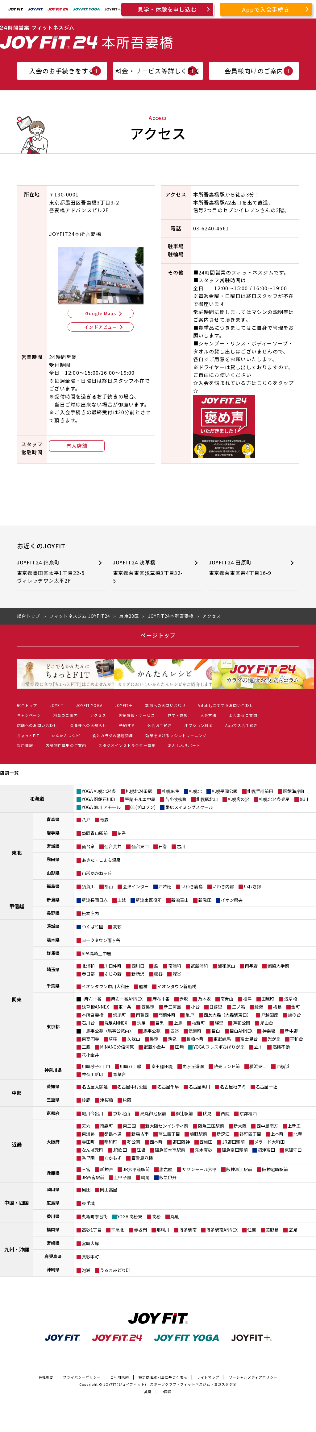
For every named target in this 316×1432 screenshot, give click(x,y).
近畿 (17, 1144)
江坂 (141, 1150)
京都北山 (121, 1113)
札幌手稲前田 (260, 791)
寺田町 (88, 1142)
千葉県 (53, 986)
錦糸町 (119, 1015)
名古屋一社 (266, 1086)
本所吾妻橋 (92, 1015)
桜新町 (198, 1023)
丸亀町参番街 (95, 1216)
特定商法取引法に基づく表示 (163, 1377)
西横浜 (282, 1066)
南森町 (106, 1126)
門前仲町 (167, 1015)
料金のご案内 (65, 715)
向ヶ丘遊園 (193, 1066)
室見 (293, 1230)
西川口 (137, 966)
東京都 (53, 1026)
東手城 (88, 1203)
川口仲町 (113, 966)
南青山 (226, 999)
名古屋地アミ (233, 1086)
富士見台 (249, 1039)
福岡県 (53, 1229)
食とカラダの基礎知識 (112, 735)
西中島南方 (267, 1126)
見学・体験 (178, 715)
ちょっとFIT (28, 735)
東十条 (124, 1007)
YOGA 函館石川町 (98, 799)
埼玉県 (53, 969)
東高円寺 (90, 1039)
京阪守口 (293, 1150)
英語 (148, 1391)
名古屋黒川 (199, 1086)
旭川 (304, 799)
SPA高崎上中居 (96, 953)
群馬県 (53, 953)
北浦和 (88, 966)
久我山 (133, 1039)
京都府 (53, 1113)
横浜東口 (258, 1066)
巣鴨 (154, 1039)
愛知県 (53, 1086)
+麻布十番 (92, 999)
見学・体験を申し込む (167, 9)
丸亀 (174, 1216)
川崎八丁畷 (130, 1066)
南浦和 (174, 966)
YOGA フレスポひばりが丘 (218, 1047)
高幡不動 (281, 1047)
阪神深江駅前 (239, 1169)
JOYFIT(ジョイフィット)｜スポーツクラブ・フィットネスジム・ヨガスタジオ (170, 1384)
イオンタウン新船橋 (176, 986)
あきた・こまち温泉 (101, 860)
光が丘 (274, 1039)
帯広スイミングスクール (189, 807)
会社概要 (46, 1377)
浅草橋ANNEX (95, 1007)
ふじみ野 (113, 974)
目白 (215, 1031)
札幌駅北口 (207, 799)
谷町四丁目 (250, 1134)
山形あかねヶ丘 (97, 873)
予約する (127, 725)
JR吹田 (120, 1150)
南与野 (251, 966)
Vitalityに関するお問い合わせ (225, 705)
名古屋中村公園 (132, 1086)
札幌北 (195, 791)
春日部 (88, 974)
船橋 (143, 986)
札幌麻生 (170, 791)
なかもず (113, 1158)
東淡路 (88, 1134)
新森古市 (140, 1134)
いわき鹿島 (192, 886)
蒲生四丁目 (169, 1134)
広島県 (53, 1202)
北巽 (297, 1134)
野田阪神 (181, 1142)
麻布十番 (161, 999)
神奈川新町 (92, 1074)
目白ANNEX (241, 1031)
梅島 (277, 1007)
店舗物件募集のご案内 (65, 745)
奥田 (86, 1189)
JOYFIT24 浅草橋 (148, 572)
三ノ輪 (238, 1007)
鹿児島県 (53, 1256)
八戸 (86, 819)
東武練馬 (222, 1039)
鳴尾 (145, 1177)
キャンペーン (29, 715)
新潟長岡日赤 (95, 900)
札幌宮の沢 (238, 799)
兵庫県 (53, 1173)
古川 (181, 846)
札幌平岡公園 (225, 791)
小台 (195, 1007)
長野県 (53, 913)
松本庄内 (90, 913)
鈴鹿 (86, 1100)
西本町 (156, 1142)
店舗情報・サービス (136, 715)
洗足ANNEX (115, 1023)
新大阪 (240, 1126)
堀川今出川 (92, 1113)
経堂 (219, 1023)
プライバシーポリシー (82, 1377)
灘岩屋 (165, 1169)
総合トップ (27, 705)
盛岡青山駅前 (95, 833)
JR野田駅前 (233, 1142)
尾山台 (266, 1023)
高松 (156, 1216)
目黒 (159, 1023)
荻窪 (113, 1039)
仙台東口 (140, 846)
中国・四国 (16, 1202)
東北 (17, 852)
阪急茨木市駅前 (170, 1150)
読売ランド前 (227, 1066)
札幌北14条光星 (274, 799)
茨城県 (53, 926)
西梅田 (205, 1142)
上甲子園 (122, 1177)
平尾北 (117, 1230)
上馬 (178, 1023)
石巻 (162, 846)
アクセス (98, 715)
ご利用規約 (119, 1377)
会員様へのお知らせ (88, 725)
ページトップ (158, 635)
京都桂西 (248, 1113)
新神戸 (106, 1169)
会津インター (136, 886)
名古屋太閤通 (95, 1086)
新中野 (291, 1031)
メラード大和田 (269, 1142)
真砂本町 (90, 1256)
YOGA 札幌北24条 (99, 791)
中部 (17, 1092)
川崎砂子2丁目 (96, 1066)
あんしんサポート (184, 745)
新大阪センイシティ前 (166, 1126)
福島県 (53, 886)
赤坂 (183, 999)
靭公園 (133, 1142)
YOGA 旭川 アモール (101, 807)
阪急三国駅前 (211, 1126)
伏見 (207, 1113)
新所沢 (137, 974)
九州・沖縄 (16, 1249)
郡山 (108, 886)
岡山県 (53, 1189)
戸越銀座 (269, 1015)
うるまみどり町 (115, 1270)
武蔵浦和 (199, 966)
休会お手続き (160, 725)
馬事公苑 (151, 1031)
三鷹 (86, 1047)
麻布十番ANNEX (127, 999)
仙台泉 (88, 846)
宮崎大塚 (90, 1243)
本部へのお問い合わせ (165, 705)
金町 (295, 1007)
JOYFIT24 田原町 (244, 568)
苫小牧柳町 (176, 799)
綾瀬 (259, 1007)
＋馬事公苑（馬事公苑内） (108, 1031)
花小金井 (90, 1055)
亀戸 (189, 1015)
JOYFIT (57, 705)
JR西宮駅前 (93, 1177)
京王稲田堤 (162, 1066)
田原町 (267, 999)
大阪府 (53, 1141)
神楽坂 (268, 1031)
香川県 (53, 1216)
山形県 (53, 873)
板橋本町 (195, 1039)
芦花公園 (241, 1023)
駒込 (172, 1039)
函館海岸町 (294, 791)
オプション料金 (198, 725)
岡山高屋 (108, 1189)
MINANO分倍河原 (117, 1047)
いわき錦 (252, 886)
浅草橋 (290, 999)
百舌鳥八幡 (142, 1158)
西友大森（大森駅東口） (227, 1015)
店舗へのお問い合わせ (37, 725)
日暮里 (215, 1007)
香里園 (88, 1158)
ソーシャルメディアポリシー (253, 1377)
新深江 (223, 1134)
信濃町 (195, 1031)
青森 (104, 819)
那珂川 (162, 1230)
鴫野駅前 (198, 1134)
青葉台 (119, 1074)
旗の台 (294, 1015)
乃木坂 (204, 999)
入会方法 (208, 715)
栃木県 (53, 940)
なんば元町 (92, 1150)
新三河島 (172, 1007)
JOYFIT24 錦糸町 (52, 572)
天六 (86, 1126)
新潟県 (53, 900)
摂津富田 (266, 1150)
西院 (225, 1113)
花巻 (121, 833)
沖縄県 (53, 1269)
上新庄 (294, 1126)
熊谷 (158, 974)
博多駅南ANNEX (222, 1230)
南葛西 (142, 1015)
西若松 (164, 886)
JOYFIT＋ (124, 705)
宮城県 (53, 846)
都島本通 (113, 1134)
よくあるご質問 (243, 715)
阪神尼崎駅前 (275, 1169)
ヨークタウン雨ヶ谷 (101, 940)
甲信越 (16, 906)
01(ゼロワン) (143, 807)
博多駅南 (188, 1230)
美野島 (272, 1230)
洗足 (141, 1023)
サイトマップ (208, 1377)
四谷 (174, 1031)
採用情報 (25, 745)
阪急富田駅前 (235, 1150)
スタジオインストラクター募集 (127, 745)
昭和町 (110, 1142)
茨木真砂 (203, 1150)
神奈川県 (53, 1070)
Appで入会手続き (266, 9)
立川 (258, 1047)
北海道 (36, 798)
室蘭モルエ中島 (140, 799)
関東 (17, 999)
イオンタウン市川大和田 (105, 986)
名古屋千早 (168, 1086)
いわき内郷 (223, 886)
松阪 (127, 1100)
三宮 (86, 1169)
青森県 (53, 819)
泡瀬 (86, 1270)
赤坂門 (140, 1230)
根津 (247, 999)
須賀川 (88, 886)
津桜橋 (106, 1100)
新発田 (204, 900)
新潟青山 (180, 900)
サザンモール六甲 (199, 1169)
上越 (121, 900)
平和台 (296, 1039)
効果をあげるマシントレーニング (175, 735)
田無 (179, 1047)
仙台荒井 (113, 846)
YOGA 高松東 (129, 1216)
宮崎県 (53, 1243)
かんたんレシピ (66, 735)
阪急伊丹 (168, 1177)
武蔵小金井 (154, 1047)
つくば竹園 (92, 926)
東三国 (129, 1126)
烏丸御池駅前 (153, 1113)
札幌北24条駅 (139, 791)
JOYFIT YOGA (89, 705)
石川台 (88, 1023)
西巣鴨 (147, 1007)
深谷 (177, 974)
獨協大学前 (278, 966)
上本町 (277, 1134)
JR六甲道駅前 (136, 1169)
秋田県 (53, 859)
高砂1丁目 (92, 1230)
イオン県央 (232, 900)
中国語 (166, 1391)
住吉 (251, 1230)
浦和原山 (226, 966)
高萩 (117, 926)
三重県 (53, 1099)
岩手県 (53, 833)
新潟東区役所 (149, 900)
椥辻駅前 (184, 1113)
